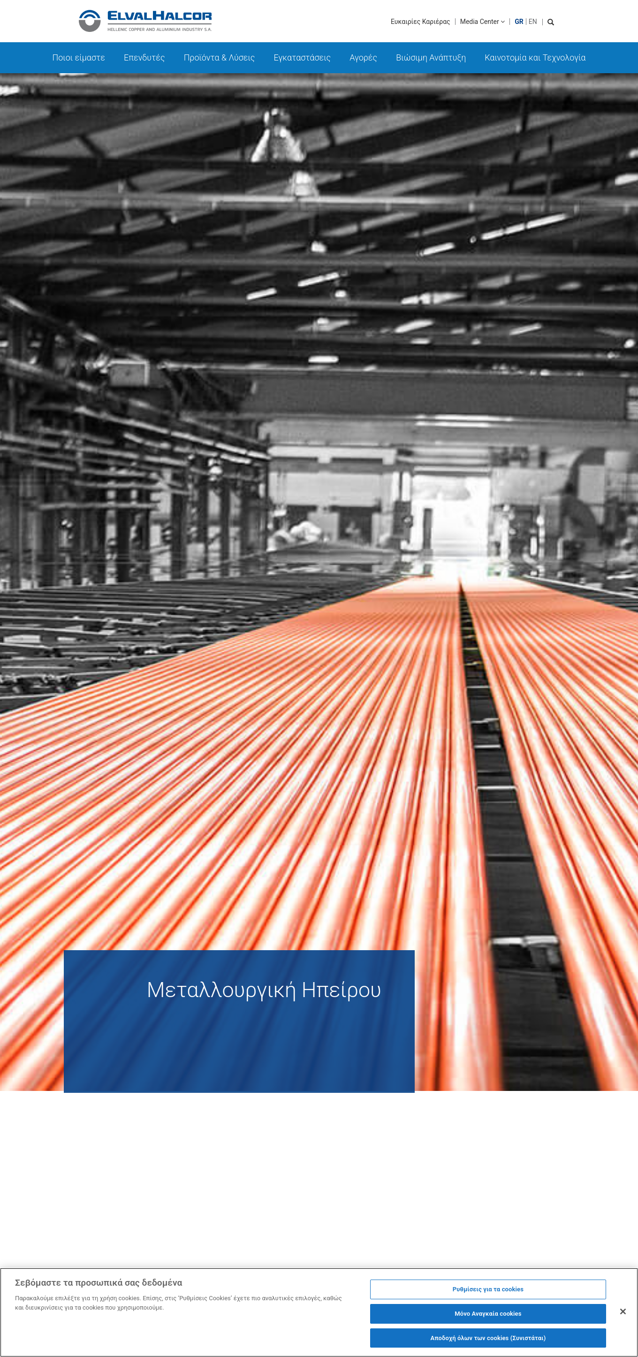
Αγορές (363, 57)
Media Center (482, 21)
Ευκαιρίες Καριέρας (420, 21)
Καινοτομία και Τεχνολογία (535, 57)
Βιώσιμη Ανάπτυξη (431, 57)
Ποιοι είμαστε (79, 57)
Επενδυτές (144, 57)
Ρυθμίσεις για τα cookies (488, 1293)
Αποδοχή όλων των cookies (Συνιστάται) (488, 1342)
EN (533, 21)
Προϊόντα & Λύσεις (219, 57)
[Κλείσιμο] (623, 1315)
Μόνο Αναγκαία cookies (488, 1317)
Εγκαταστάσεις (302, 57)
